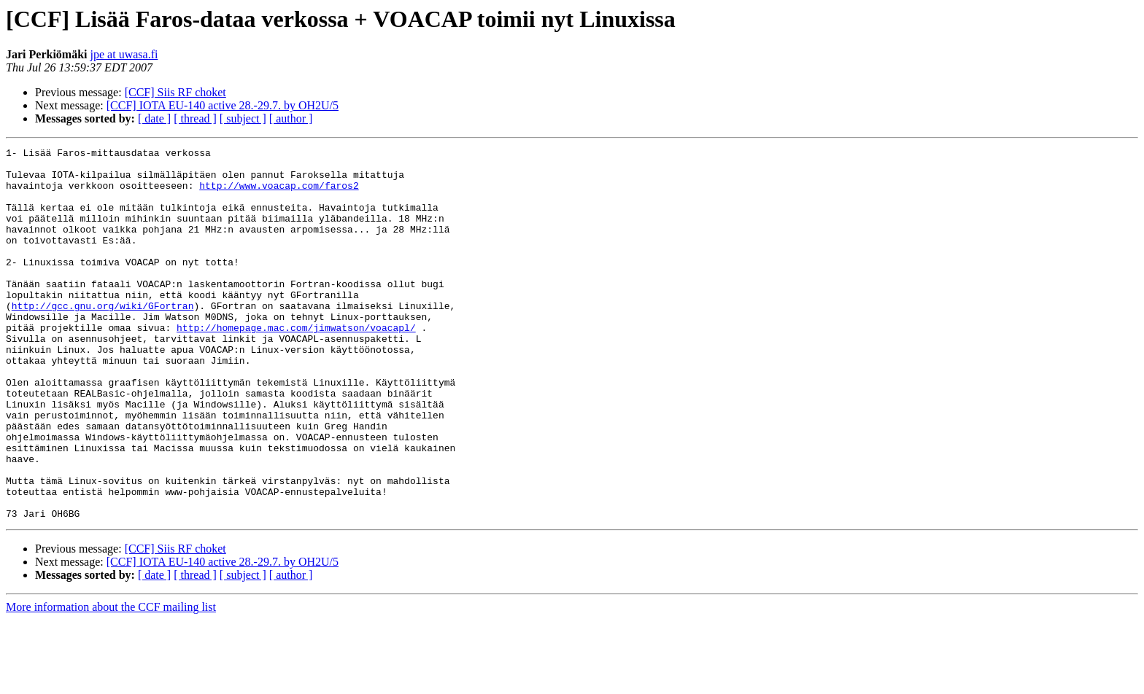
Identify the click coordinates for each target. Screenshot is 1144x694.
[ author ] (291, 118)
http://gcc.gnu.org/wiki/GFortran (103, 338)
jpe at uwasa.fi (124, 54)
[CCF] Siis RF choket (175, 92)
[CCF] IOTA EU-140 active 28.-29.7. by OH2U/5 (223, 105)
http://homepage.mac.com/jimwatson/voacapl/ (296, 364)
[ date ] (154, 118)
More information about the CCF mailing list (111, 681)
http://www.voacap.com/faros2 (278, 193)
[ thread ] (195, 118)
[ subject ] (243, 118)
